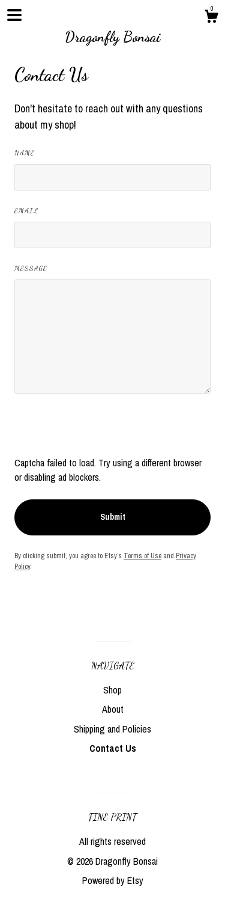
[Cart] (211, 18)
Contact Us (112, 748)
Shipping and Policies (112, 729)
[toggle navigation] (14, 15)
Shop (112, 689)
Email (26, 210)
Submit (112, 516)
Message (30, 268)
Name (24, 152)
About (113, 709)
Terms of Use (142, 556)
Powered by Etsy (112, 880)
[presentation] (105, 432)
